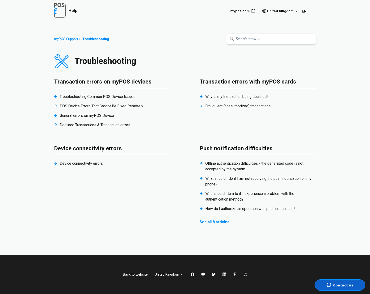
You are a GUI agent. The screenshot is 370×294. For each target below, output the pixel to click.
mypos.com (242, 11)
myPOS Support (66, 39)
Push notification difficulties (236, 148)
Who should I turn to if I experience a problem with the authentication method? (249, 196)
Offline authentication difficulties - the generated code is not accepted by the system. (254, 166)
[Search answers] (271, 39)
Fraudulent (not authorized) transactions (238, 106)
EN (304, 11)
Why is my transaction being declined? (237, 96)
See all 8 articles (214, 222)
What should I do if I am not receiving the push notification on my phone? (258, 181)
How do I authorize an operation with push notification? (250, 208)
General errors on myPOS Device (87, 115)
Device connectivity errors (88, 148)
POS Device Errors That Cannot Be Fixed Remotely (101, 106)
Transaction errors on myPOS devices (102, 81)
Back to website (135, 274)
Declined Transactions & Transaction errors (95, 125)
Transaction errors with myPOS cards (248, 81)
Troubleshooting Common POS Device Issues (97, 96)
